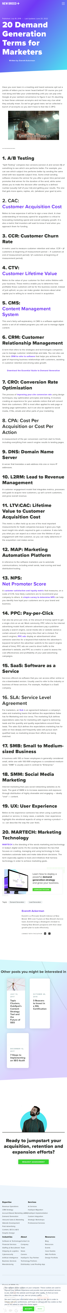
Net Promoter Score (24, 584)
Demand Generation (17, 902)
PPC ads (22, 636)
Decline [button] (40, 1309)
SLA (21, 710)
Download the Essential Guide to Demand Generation (33, 370)
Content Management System (26, 311)
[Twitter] (49, 934)
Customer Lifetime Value (29, 273)
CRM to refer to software (23, 356)
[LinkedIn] (45, 934)
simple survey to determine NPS (39, 597)
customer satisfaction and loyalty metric (24, 590)
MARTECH (7, 844)
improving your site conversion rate (34, 394)
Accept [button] (28, 1309)
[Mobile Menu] (63, 3)
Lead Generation (35, 902)
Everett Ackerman (27, 60)
